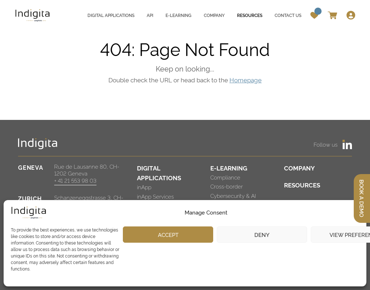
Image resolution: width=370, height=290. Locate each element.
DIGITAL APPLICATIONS (159, 173)
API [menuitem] (150, 15)
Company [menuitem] (214, 15)
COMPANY (299, 168)
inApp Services (155, 196)
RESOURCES (302, 185)
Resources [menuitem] (249, 15)
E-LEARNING (228, 168)
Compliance (225, 177)
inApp (144, 187)
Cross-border (226, 186)
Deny (262, 234)
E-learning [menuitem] (178, 15)
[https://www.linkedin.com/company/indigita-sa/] (347, 144)
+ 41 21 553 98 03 (75, 180)
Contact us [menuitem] (288, 15)
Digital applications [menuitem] (110, 15)
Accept (168, 234)
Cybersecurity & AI (233, 195)
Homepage (245, 79)
